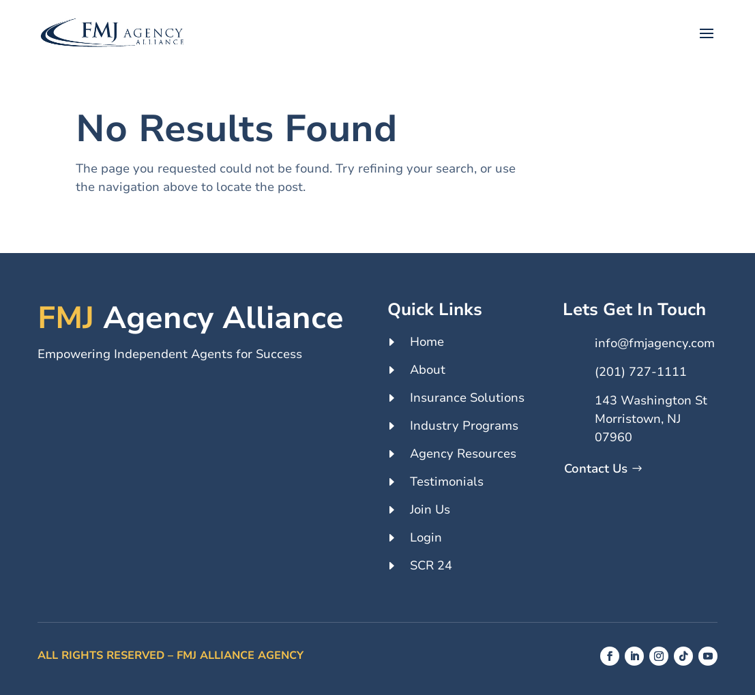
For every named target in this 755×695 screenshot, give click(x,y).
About (427, 369)
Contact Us (595, 468)
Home (427, 342)
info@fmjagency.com (655, 343)
